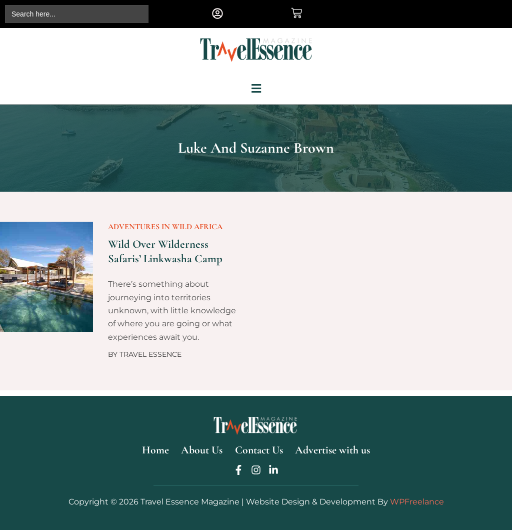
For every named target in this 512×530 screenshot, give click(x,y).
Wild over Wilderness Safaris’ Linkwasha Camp (166, 254)
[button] (218, 13)
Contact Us (261, 448)
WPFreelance (417, 501)
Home (156, 448)
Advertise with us (333, 448)
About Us (203, 448)
